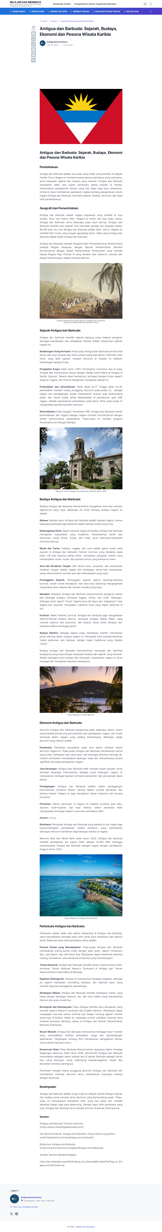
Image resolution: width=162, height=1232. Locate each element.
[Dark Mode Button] (145, 3)
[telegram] (33, 49)
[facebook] (33, 33)
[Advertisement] (81, 68)
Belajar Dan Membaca (25, 2)
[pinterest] (33, 55)
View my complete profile (24, 1207)
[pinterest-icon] (16, 1214)
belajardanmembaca (31, 1197)
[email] (33, 60)
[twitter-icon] (11, 1214)
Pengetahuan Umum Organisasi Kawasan (95, 4)
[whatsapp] (33, 44)
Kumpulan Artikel (62, 4)
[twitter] (33, 39)
